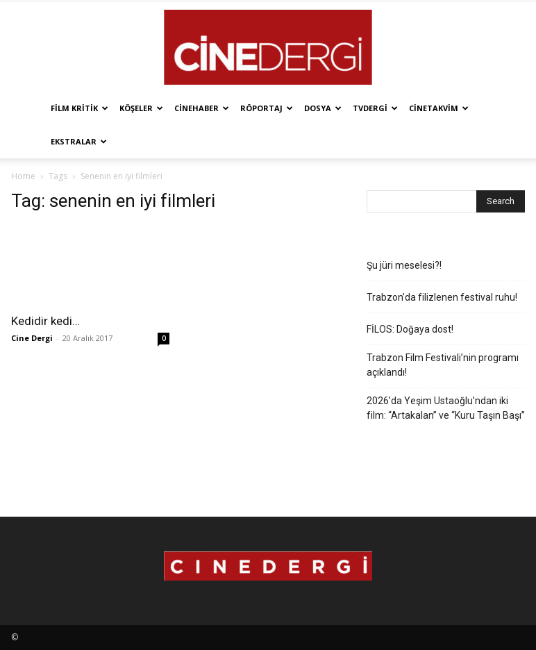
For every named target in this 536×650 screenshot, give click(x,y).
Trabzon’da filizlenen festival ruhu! (442, 297)
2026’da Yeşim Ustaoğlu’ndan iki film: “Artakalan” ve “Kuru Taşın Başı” (446, 408)
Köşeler (141, 108)
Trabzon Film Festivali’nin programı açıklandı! (443, 365)
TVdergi (375, 108)
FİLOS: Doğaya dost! (410, 329)
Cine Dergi (32, 338)
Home (23, 176)
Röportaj (266, 108)
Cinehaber (201, 108)
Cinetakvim (439, 108)
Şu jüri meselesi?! (404, 265)
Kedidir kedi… (45, 321)
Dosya (323, 108)
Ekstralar (79, 141)
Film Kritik (79, 108)
